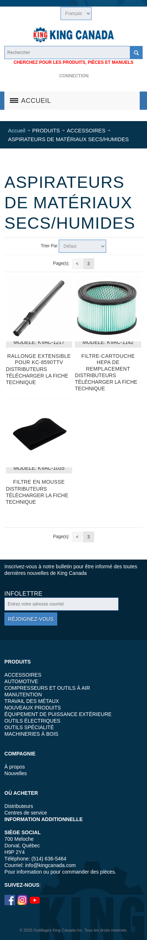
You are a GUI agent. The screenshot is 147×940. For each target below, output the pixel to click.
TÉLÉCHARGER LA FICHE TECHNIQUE (37, 379)
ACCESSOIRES (22, 675)
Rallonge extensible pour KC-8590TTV (39, 359)
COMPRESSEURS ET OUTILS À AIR (47, 688)
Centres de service (25, 813)
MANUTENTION (23, 694)
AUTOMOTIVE (21, 681)
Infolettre (23, 594)
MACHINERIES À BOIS (31, 734)
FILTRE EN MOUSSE (39, 482)
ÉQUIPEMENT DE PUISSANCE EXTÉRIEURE (58, 714)
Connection (74, 75)
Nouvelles (15, 773)
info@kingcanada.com (50, 865)
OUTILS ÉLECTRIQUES (32, 721)
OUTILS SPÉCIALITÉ (29, 727)
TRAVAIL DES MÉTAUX (31, 701)
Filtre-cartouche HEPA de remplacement (108, 362)
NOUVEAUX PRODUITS (32, 708)
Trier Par (49, 245)
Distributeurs (18, 806)
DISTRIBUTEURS (26, 369)
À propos (14, 767)
